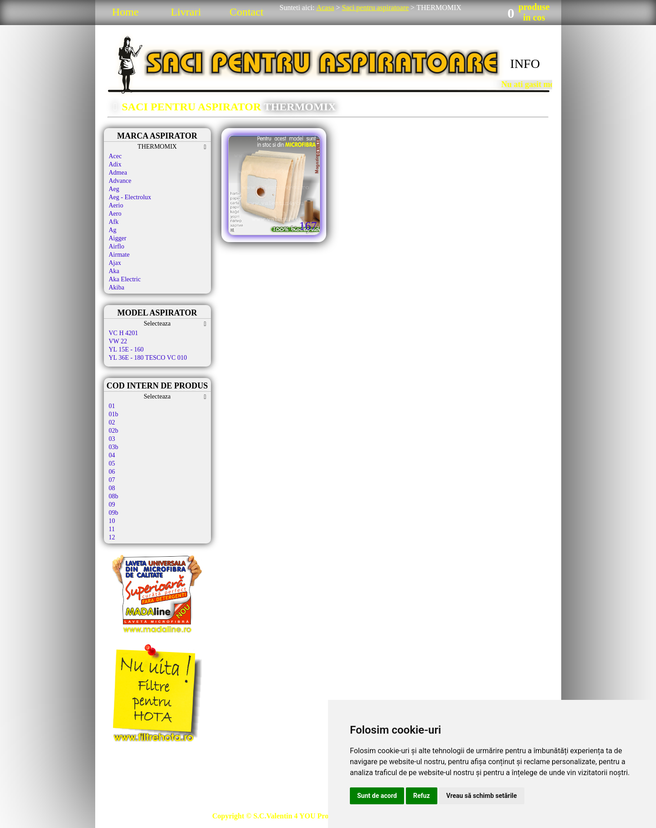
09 (112, 504)
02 (112, 422)
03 (112, 438)
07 (112, 479)
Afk (114, 221)
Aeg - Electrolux (130, 197)
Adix (115, 164)
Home (125, 12)
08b (113, 496)
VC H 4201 (123, 333)
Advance (120, 180)
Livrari (186, 12)
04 (112, 455)
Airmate (119, 254)
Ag (113, 230)
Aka (114, 271)
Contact (247, 12)
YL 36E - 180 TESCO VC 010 (148, 357)
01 (112, 406)
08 (112, 488)
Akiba (116, 287)
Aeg (114, 189)
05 (112, 463)
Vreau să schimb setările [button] (481, 795)
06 (112, 471)
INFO (525, 64)
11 (112, 529)
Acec (115, 156)
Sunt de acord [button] (377, 795)
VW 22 (118, 341)
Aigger (118, 238)
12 (112, 537)
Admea (118, 172)
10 (112, 521)
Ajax (115, 262)
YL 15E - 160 (126, 349)
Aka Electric (125, 279)
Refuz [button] (421, 795)
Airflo (116, 246)
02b (113, 430)
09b (113, 512)
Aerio (116, 205)
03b (113, 447)
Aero (115, 213)
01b (113, 414)
